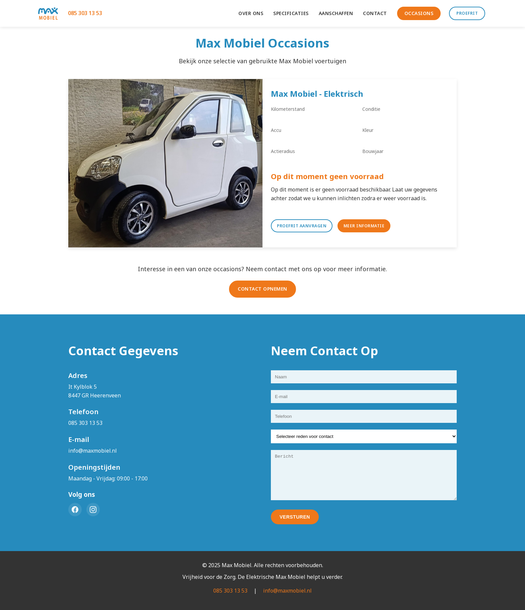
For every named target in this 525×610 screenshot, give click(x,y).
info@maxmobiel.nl (92, 450)
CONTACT (375, 13)
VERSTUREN (295, 517)
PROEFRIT (467, 13)
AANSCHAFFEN (336, 13)
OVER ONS (250, 13)
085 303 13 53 (85, 13)
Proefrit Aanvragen (301, 226)
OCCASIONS (419, 13)
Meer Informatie (364, 226)
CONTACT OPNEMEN (262, 289)
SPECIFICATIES (291, 13)
